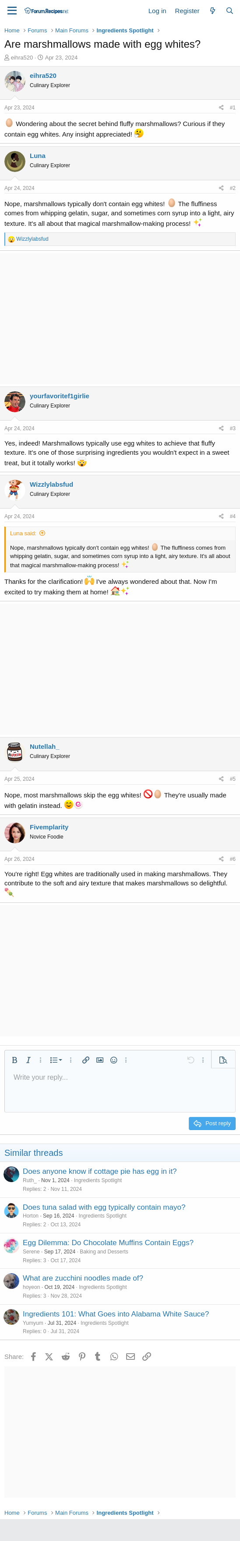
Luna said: (23, 533)
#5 (233, 779)
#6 (233, 859)
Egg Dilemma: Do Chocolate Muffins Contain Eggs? (108, 1243)
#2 (233, 188)
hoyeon (31, 1287)
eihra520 (22, 57)
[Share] (221, 108)
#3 (233, 428)
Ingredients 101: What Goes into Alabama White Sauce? (116, 1314)
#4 (233, 516)
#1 (233, 108)
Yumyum (33, 1323)
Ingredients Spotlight (98, 1180)
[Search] (229, 11)
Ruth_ (30, 1180)
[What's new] (212, 11)
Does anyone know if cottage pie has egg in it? (100, 1171)
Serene (31, 1252)
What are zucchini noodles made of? (83, 1278)
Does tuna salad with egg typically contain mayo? (104, 1207)
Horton (31, 1216)
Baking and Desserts (104, 1252)
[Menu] (12, 11)
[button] (14, 1060)
